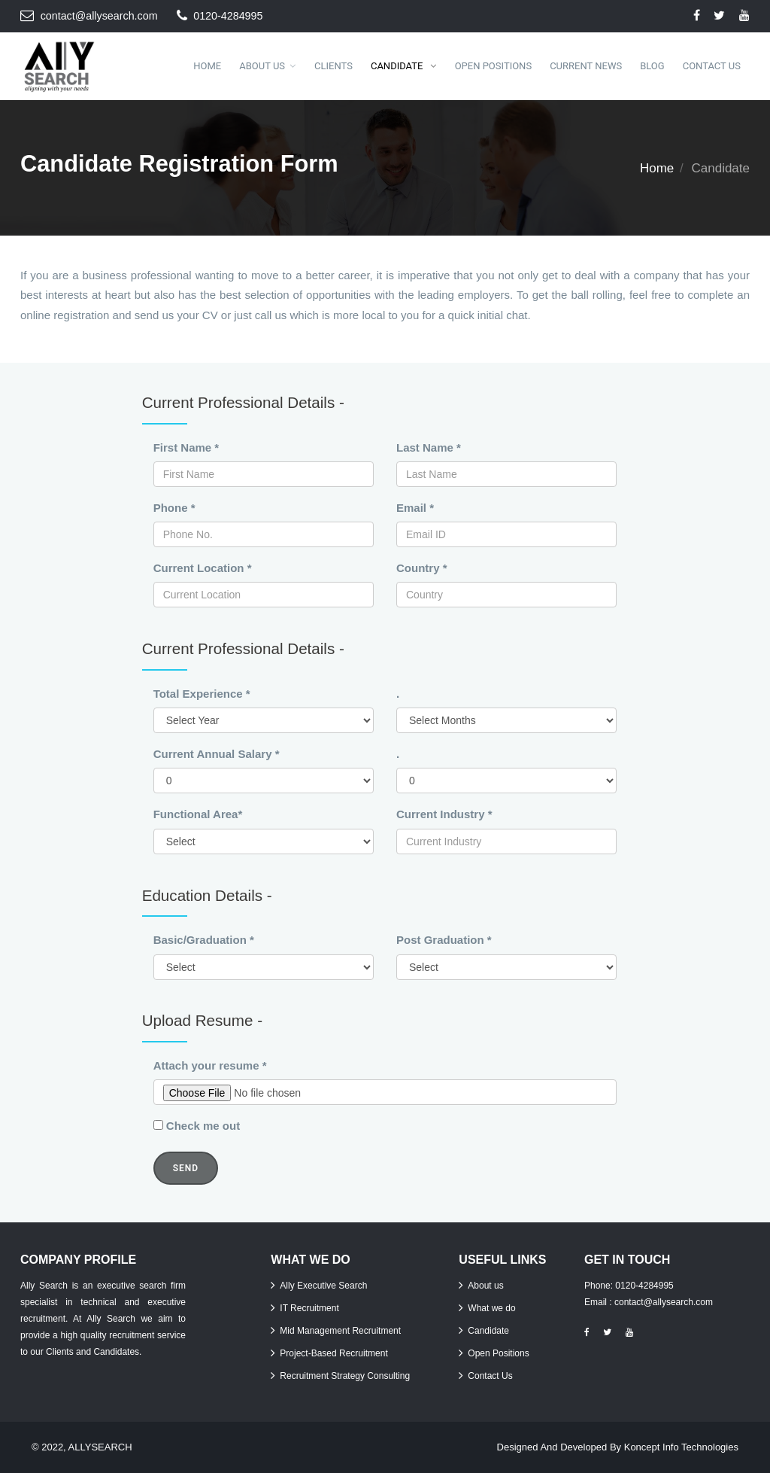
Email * (415, 507)
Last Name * (428, 447)
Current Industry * (444, 814)
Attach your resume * (210, 1065)
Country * (421, 568)
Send (186, 1168)
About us (485, 1285)
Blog (652, 66)
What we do (491, 1308)
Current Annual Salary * (216, 753)
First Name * (186, 447)
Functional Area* (198, 814)
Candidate (398, 66)
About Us (262, 66)
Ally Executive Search (323, 1285)
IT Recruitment (309, 1308)
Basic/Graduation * (203, 939)
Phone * (174, 507)
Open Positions (493, 66)
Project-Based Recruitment (333, 1353)
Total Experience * (201, 693)
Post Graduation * (444, 939)
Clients (333, 66)
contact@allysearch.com (99, 16)
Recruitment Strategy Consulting (345, 1376)
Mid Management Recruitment (340, 1330)
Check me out (203, 1125)
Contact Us (712, 66)
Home (207, 66)
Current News (586, 66)
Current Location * (202, 568)
